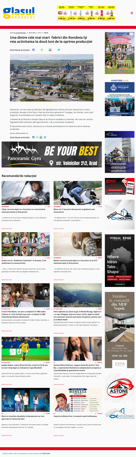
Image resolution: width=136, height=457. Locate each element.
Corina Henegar (20, 33)
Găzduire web (38, 453)
